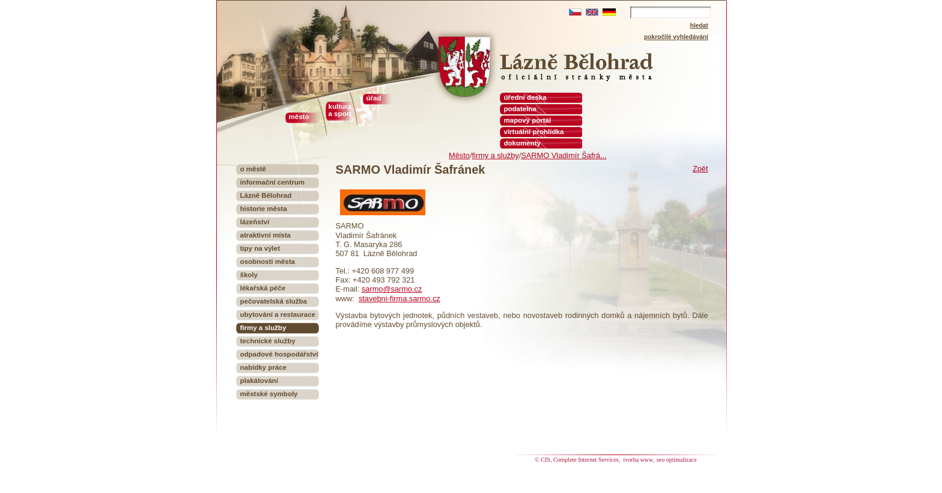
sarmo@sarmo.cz (392, 288)
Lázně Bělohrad (266, 195)
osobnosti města (268, 261)
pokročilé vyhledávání (676, 37)
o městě (253, 169)
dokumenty (522, 143)
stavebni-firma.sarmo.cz (399, 298)
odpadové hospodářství (279, 354)
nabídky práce (263, 367)
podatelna (520, 108)
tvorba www (639, 459)
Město (459, 155)
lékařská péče (263, 288)
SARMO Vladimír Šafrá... (563, 155)
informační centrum (272, 182)
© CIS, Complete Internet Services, (578, 459)
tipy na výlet (260, 248)
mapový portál (528, 120)
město (299, 116)
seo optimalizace (677, 459)
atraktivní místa (265, 235)
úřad (373, 98)
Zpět (700, 168)
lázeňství (255, 221)
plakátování (259, 380)
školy (249, 274)
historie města (263, 208)
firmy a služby (495, 155)
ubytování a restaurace (277, 314)
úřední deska (525, 97)
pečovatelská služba (273, 301)
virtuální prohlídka (534, 131)
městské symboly (269, 393)
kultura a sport (340, 110)
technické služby (268, 340)
